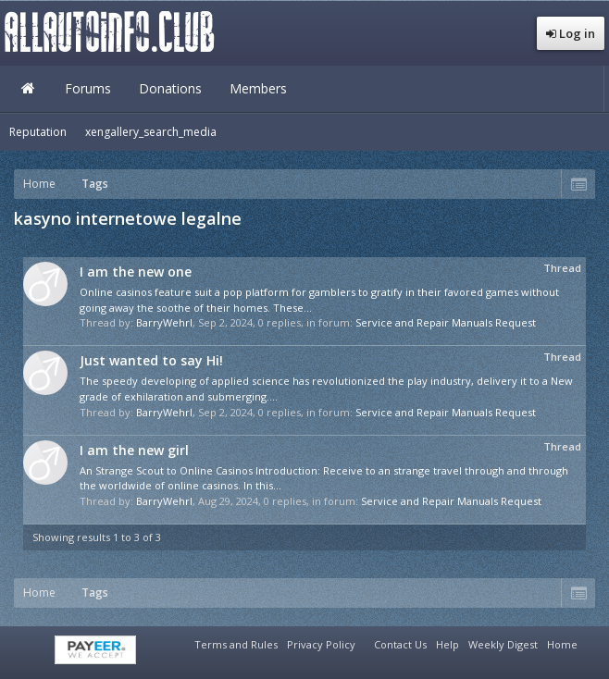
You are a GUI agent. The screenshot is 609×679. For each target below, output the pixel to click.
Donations (170, 88)
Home (28, 89)
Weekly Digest (503, 644)
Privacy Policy (321, 644)
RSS (593, 642)
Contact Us (400, 644)
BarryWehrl (164, 322)
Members (258, 88)
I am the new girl (134, 450)
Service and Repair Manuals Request (445, 322)
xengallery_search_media (151, 132)
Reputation (38, 132)
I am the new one (136, 271)
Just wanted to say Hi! (151, 360)
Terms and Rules (236, 644)
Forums (88, 88)
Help (447, 644)
